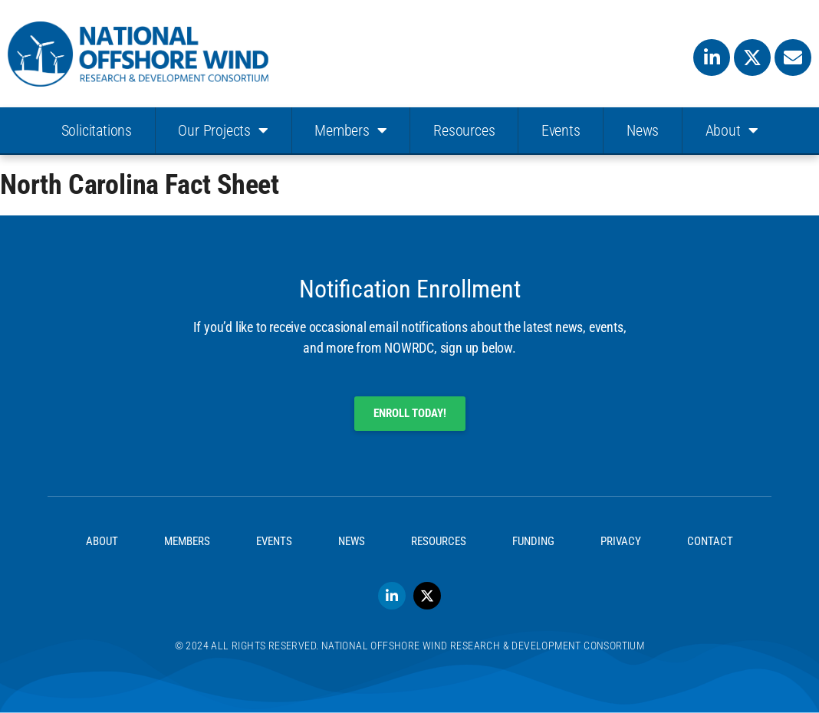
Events (561, 130)
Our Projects (223, 130)
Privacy (620, 541)
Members (350, 130)
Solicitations (96, 130)
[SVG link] (138, 54)
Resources (464, 130)
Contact (710, 541)
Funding (533, 541)
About (732, 130)
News (643, 130)
